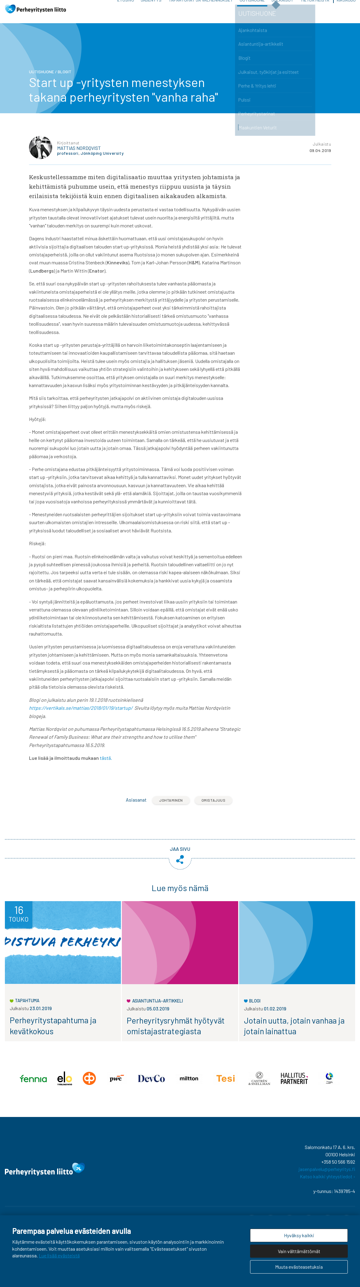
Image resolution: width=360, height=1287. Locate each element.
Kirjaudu (346, 9)
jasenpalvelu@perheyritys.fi (327, 1176)
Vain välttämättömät (299, 1251)
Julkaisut (282, 9)
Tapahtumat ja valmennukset (201, 9)
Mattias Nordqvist (79, 155)
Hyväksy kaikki (299, 1235)
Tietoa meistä (314, 9)
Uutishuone (252, 9)
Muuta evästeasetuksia (299, 1267)
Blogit (64, 78)
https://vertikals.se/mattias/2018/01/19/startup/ (81, 715)
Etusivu (125, 9)
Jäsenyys (151, 9)
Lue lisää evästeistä (59, 1255)
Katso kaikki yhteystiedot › (327, 1184)
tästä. (106, 765)
